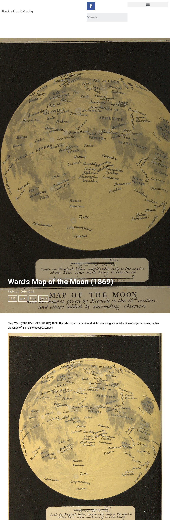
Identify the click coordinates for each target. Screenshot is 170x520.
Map (32, 298)
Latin (23, 298)
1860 (12, 298)
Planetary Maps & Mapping (17, 11)
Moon (43, 298)
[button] (148, 4)
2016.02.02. (28, 291)
